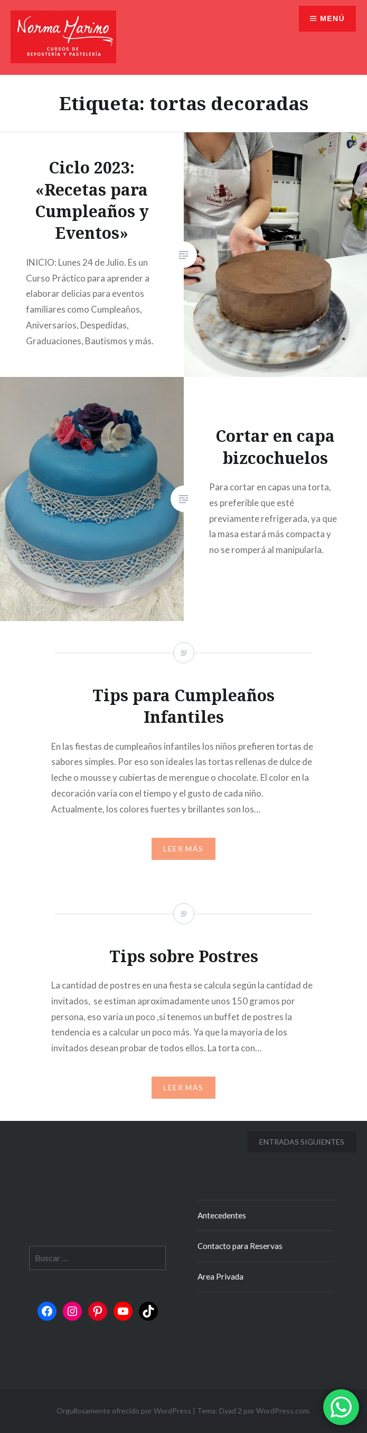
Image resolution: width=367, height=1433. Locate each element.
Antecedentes (221, 1215)
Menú (332, 18)
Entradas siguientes (301, 1141)
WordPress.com (282, 1410)
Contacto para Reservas (240, 1246)
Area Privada (220, 1276)
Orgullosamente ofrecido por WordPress (124, 1410)
